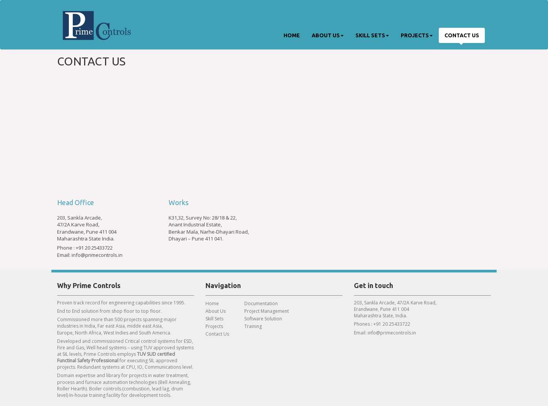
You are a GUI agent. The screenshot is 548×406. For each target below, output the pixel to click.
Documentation (261, 303)
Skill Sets (372, 35)
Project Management (266, 311)
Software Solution (263, 318)
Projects (417, 35)
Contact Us (461, 35)
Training (253, 326)
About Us (328, 35)
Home (292, 35)
